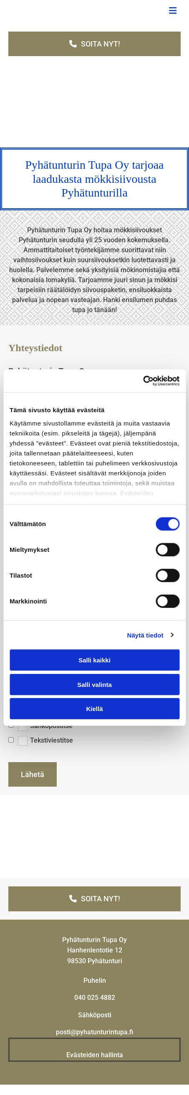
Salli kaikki (94, 660)
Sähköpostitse (51, 725)
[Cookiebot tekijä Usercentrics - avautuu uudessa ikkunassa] (142, 380)
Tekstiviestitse (51, 740)
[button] (94, 44)
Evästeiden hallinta (94, 1055)
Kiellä (94, 708)
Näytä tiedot (145, 634)
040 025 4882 (94, 997)
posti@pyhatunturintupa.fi (94, 1032)
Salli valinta (94, 684)
